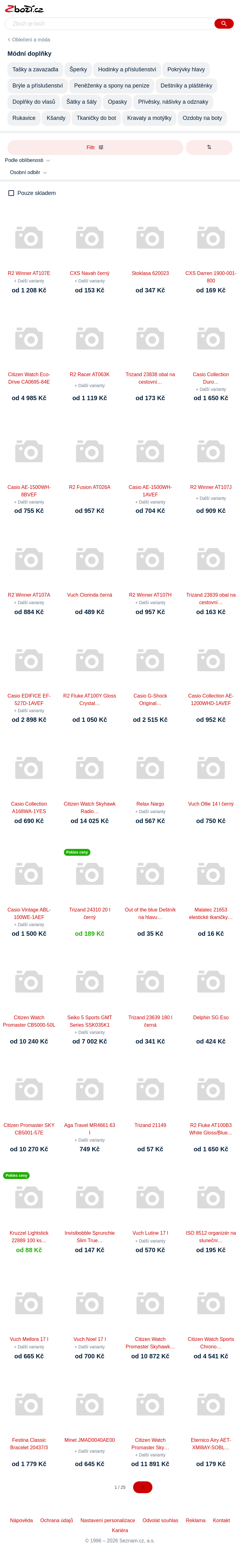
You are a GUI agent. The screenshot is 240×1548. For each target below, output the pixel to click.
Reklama (195, 1520)
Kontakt (221, 1520)
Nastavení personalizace (107, 1520)
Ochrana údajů (56, 1520)
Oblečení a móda (31, 39)
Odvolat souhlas (161, 1520)
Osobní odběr (25, 172)
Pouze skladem (36, 193)
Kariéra (120, 1530)
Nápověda (21, 1520)
